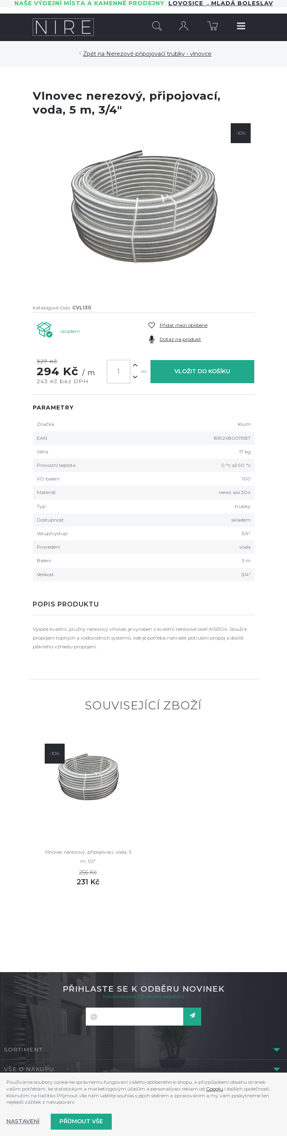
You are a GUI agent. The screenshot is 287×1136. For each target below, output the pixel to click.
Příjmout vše (81, 1121)
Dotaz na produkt (180, 339)
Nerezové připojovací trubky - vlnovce (159, 53)
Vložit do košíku (202, 371)
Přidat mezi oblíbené (184, 325)
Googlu (214, 1089)
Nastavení (23, 1121)
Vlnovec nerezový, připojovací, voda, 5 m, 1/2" (88, 856)
